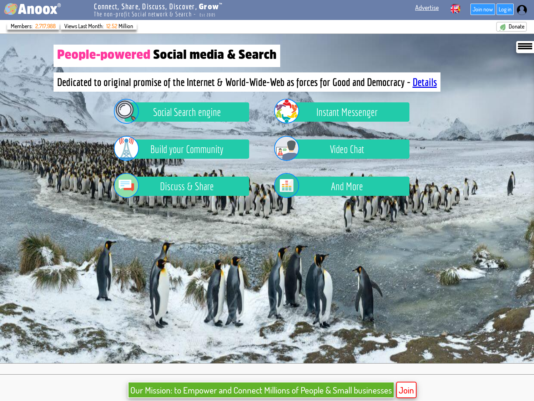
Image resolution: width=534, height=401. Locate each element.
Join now (483, 9)
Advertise (427, 7)
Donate (252, 27)
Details (425, 82)
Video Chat (324, 149)
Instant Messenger (331, 112)
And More (324, 186)
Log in (505, 9)
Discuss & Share (169, 186)
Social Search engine (173, 112)
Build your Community (174, 149)
